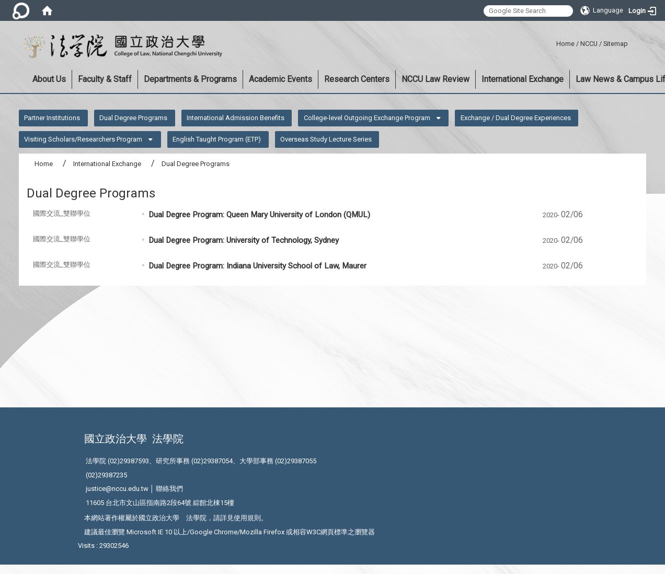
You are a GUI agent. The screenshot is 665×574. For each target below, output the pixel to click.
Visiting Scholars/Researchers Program (83, 139)
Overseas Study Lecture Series (326, 139)
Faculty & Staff (105, 79)
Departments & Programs (190, 79)
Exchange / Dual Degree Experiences (516, 118)
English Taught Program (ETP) (217, 139)
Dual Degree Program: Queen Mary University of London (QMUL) (259, 214)
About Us (49, 79)
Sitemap (615, 44)
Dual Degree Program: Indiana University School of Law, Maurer (257, 266)
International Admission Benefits (235, 118)
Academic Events (280, 79)
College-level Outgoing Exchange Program (367, 118)
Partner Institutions (52, 118)
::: (552, 42)
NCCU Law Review (435, 79)
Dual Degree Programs (133, 118)
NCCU (589, 44)
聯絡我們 (169, 489)
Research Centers (356, 79)
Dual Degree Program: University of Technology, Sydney (243, 240)
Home (565, 44)
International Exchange (522, 79)
